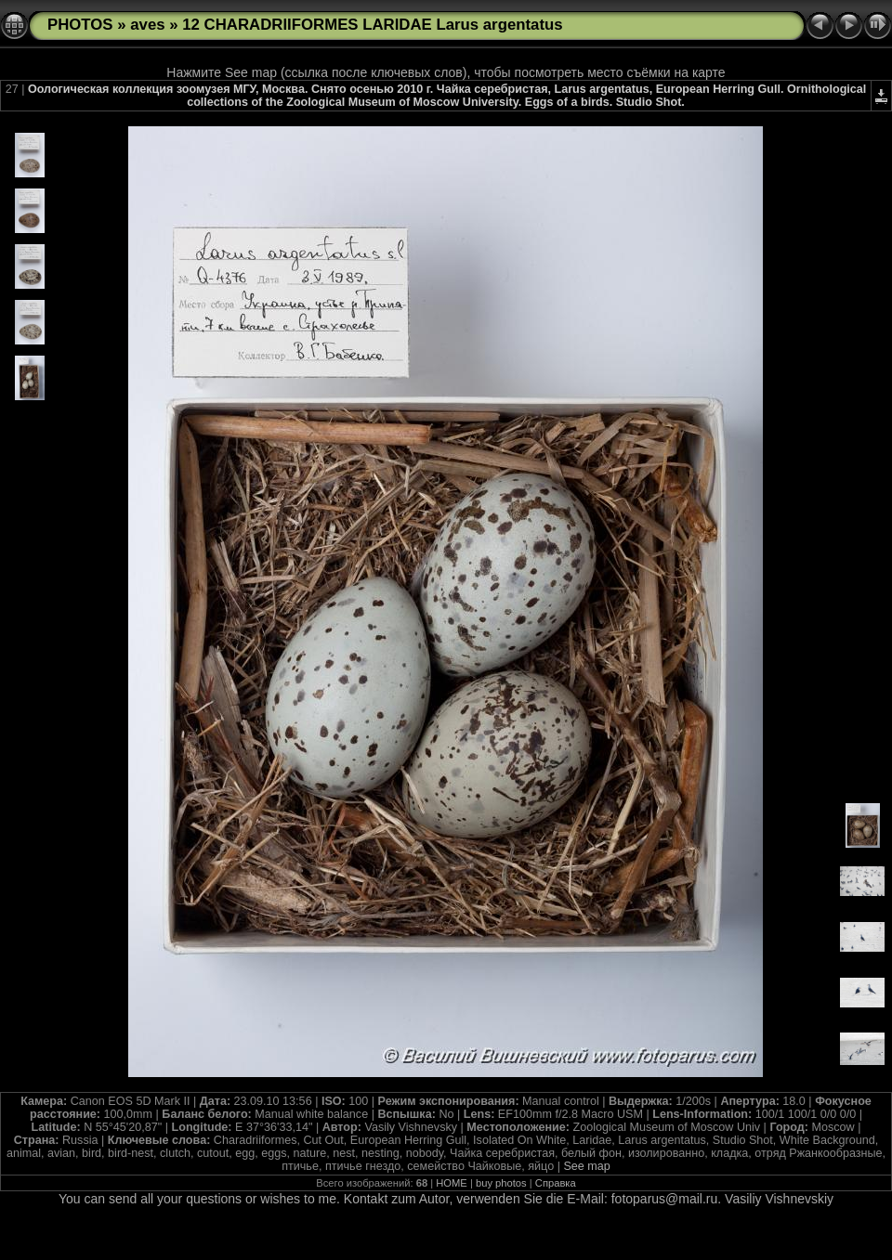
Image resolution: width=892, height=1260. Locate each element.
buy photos (501, 1183)
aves (147, 24)
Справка (555, 1183)
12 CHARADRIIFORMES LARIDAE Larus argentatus (372, 24)
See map (586, 1166)
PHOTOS (80, 24)
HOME (451, 1183)
